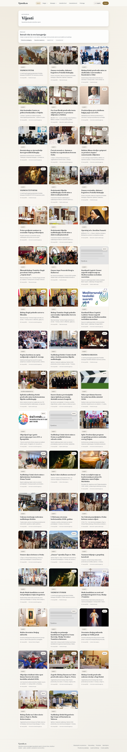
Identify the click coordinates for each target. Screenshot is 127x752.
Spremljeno (106, 745)
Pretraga (82, 3)
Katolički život (63, 3)
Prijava (105, 3)
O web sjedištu (105, 748)
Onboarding (91, 745)
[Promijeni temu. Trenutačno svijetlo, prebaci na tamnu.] (97, 3)
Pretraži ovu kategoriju (26, 40)
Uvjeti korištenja (94, 748)
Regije (45, 3)
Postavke (98, 745)
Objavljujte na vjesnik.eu (79, 745)
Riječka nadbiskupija (27, 391)
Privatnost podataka (83, 748)
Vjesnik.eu (23, 3)
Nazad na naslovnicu (39, 40)
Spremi (43, 49)
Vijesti (38, 3)
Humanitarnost (73, 3)
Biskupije (53, 3)
